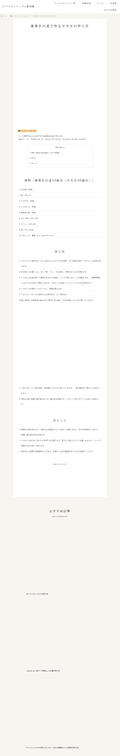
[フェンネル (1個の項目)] (53, 688)
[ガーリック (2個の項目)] (80, 683)
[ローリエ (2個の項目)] (94, 683)
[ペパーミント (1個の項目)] (26, 692)
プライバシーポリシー (66, 745)
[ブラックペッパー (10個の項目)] (12, 678)
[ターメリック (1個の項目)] (39, 688)
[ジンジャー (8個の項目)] (26, 678)
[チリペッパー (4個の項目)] (66, 678)
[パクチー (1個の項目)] (80, 688)
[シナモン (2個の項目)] (39, 683)
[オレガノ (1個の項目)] (12, 688)
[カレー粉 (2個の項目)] (66, 683)
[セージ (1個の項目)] (39, 692)
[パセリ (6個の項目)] (39, 678)
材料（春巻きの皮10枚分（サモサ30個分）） (47, 153)
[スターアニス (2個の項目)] (26, 683)
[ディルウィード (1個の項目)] (66, 688)
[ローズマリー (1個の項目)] (94, 688)
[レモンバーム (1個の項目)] (12, 692)
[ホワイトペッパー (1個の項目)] (26, 688)
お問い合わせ (51, 745)
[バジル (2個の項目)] (53, 683)
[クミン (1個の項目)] (107, 683)
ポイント (34, 163)
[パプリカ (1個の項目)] (107, 688)
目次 (57, 147)
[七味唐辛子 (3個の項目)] (80, 678)
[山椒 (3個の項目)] (94, 678)
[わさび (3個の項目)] (107, 678)
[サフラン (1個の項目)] (53, 692)
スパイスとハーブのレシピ (27, 131)
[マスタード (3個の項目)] (12, 683)
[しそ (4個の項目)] (53, 678)
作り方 (33, 158)
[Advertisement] (60, 481)
